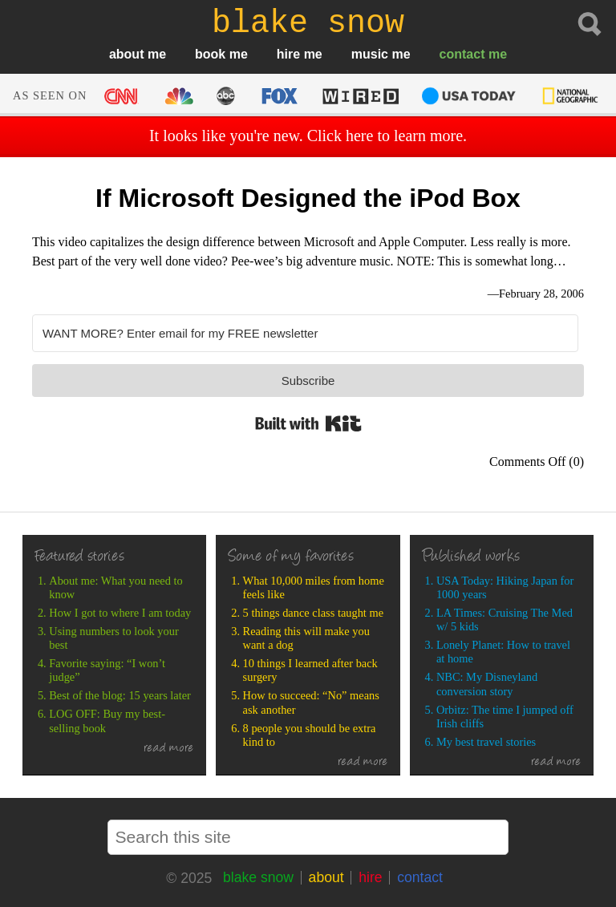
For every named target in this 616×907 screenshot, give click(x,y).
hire (288, 54)
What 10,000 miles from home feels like (313, 587)
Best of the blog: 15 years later (120, 695)
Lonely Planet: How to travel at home (503, 651)
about (126, 54)
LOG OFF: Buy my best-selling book (107, 720)
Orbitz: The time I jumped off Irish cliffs (504, 716)
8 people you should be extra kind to (309, 735)
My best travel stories (486, 741)
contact (462, 54)
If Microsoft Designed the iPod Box (308, 198)
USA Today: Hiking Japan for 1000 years (504, 587)
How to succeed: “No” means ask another (311, 702)
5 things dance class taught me (313, 612)
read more (168, 749)
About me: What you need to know (115, 587)
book (210, 54)
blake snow (258, 877)
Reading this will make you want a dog (306, 638)
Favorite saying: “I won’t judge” (107, 670)
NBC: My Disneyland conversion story (486, 683)
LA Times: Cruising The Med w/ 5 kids (504, 619)
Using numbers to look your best (114, 638)
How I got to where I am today (120, 612)
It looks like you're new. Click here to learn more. (308, 135)
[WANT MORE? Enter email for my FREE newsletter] (305, 333)
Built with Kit (308, 423)
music (369, 54)
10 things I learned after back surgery (310, 670)
